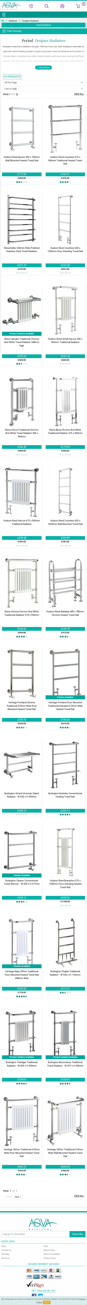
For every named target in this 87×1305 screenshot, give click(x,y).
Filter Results (14, 31)
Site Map (5, 1254)
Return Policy (49, 1250)
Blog (4, 1246)
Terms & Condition (52, 1254)
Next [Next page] (17, 1197)
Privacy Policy (50, 1258)
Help (46, 1246)
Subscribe (77, 1234)
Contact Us (6, 1250)
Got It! (46, 1302)
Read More (44, 67)
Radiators (13, 21)
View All (79, 94)
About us (6, 1258)
